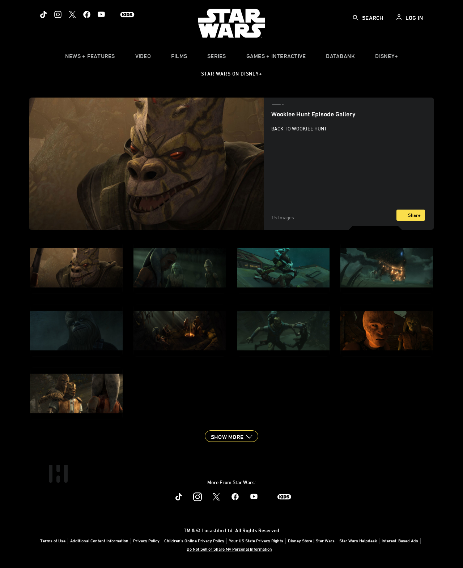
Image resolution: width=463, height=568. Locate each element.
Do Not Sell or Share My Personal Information (229, 548)
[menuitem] (143, 58)
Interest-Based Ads (400, 540)
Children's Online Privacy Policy (194, 540)
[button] (231, 436)
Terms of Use (52, 540)
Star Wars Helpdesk (358, 540)
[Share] (410, 215)
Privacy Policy (146, 540)
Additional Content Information (99, 540)
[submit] (355, 17)
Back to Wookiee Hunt (299, 128)
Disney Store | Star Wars (311, 540)
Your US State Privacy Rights (256, 540)
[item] (90, 58)
